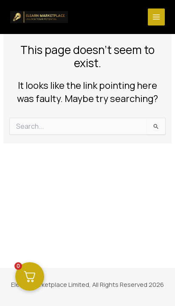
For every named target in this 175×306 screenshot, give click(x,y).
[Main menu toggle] (156, 17)
